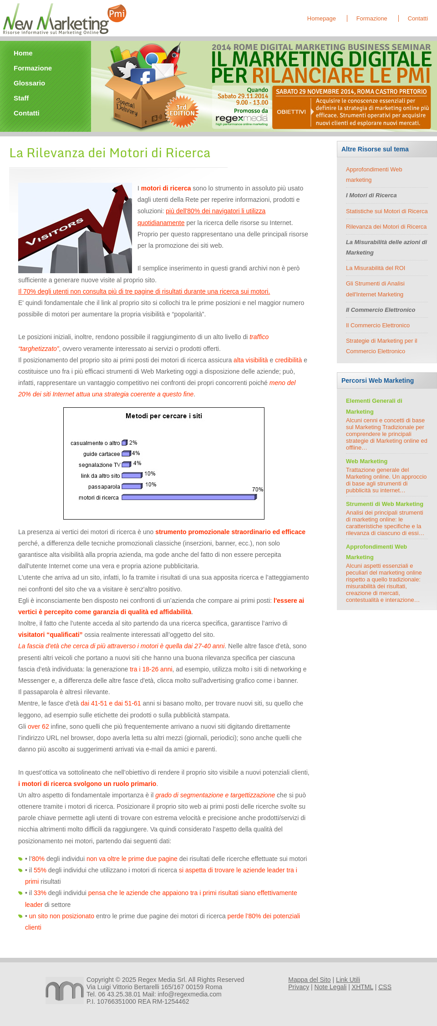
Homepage (321, 18)
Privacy (298, 987)
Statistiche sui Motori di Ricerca (387, 211)
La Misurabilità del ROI (375, 268)
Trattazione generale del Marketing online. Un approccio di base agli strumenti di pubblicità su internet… (386, 480)
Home (23, 53)
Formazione (371, 18)
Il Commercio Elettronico (378, 325)
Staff (21, 98)
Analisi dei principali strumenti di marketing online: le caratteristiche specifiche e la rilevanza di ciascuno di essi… (385, 522)
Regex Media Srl (161, 979)
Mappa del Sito (309, 979)
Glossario (29, 83)
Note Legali (331, 987)
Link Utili (348, 979)
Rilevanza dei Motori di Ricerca (386, 226)
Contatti (418, 18)
